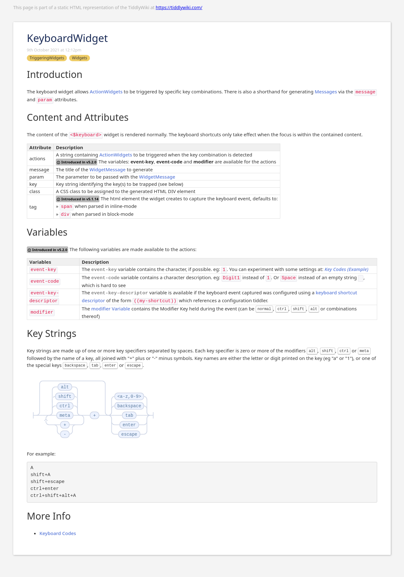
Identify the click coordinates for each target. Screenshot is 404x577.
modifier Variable (110, 308)
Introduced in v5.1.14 (77, 199)
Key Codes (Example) (346, 269)
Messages (326, 91)
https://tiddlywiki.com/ (179, 7)
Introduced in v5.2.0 (76, 162)
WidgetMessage (107, 169)
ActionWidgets (106, 91)
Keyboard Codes (57, 533)
